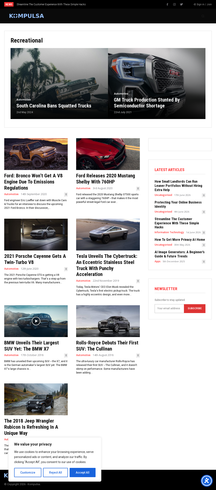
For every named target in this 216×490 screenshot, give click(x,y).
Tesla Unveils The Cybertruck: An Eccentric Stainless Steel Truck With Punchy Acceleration (106, 265)
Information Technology (169, 222)
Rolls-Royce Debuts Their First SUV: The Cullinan (107, 346)
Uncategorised (163, 190)
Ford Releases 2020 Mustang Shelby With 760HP (105, 179)
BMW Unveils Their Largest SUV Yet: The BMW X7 (31, 346)
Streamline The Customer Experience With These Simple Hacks (51, 4)
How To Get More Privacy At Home (177, 230)
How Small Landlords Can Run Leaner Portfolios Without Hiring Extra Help (180, 183)
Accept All (82, 472)
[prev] (112, 4)
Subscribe (195, 297)
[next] (119, 4)
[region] (54, 459)
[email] (169, 297)
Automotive (23, 99)
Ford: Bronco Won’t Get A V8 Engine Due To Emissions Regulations (33, 182)
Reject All (55, 472)
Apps (157, 250)
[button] (203, 16)
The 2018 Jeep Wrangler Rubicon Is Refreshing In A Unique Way (31, 427)
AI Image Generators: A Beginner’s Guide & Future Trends (177, 244)
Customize (27, 472)
